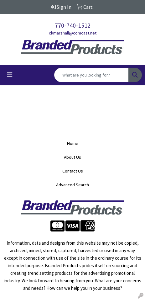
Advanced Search (72, 185)
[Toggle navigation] (9, 75)
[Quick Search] (91, 75)
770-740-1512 (73, 25)
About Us (72, 157)
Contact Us (72, 171)
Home (72, 143)
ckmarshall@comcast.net (72, 33)
